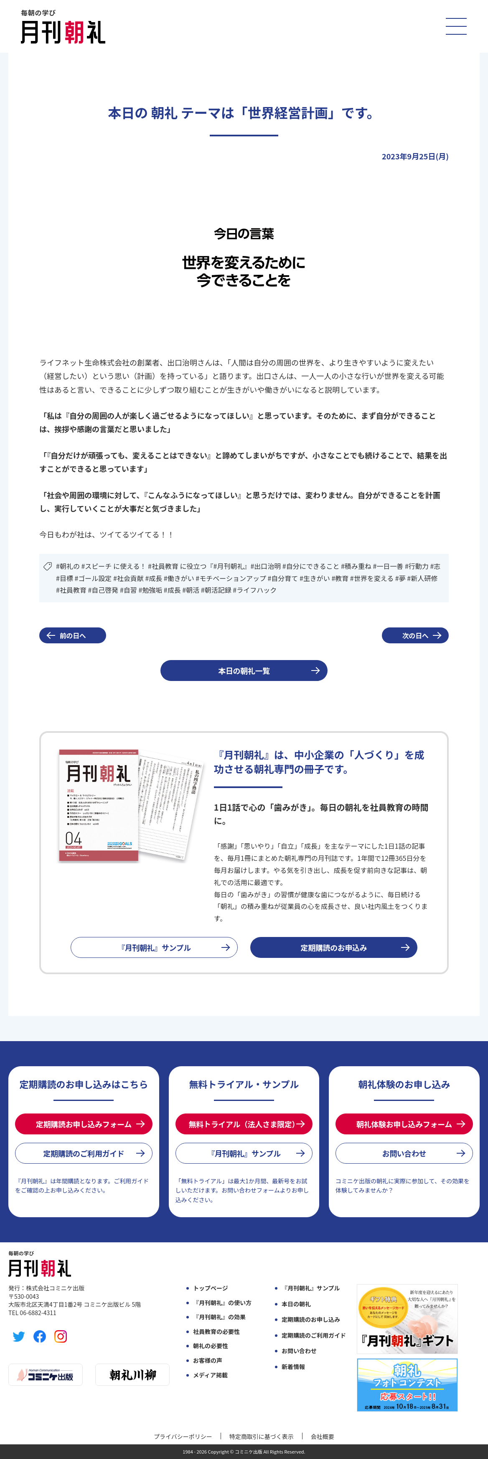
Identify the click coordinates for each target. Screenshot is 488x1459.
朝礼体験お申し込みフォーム (404, 1124)
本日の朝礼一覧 (243, 670)
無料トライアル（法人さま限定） (244, 1124)
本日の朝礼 (296, 1304)
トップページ (210, 1288)
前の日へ (73, 635)
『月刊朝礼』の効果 (219, 1317)
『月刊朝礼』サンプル (154, 947)
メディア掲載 (210, 1375)
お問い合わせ (404, 1153)
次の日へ (415, 635)
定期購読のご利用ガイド (83, 1153)
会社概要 (322, 1436)
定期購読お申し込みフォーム (84, 1124)
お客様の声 (207, 1360)
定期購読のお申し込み (311, 1319)
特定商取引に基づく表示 (261, 1436)
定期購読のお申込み (334, 947)
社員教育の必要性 (216, 1332)
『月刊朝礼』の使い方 (222, 1303)
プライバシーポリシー (183, 1436)
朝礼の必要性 (210, 1346)
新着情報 (293, 1367)
